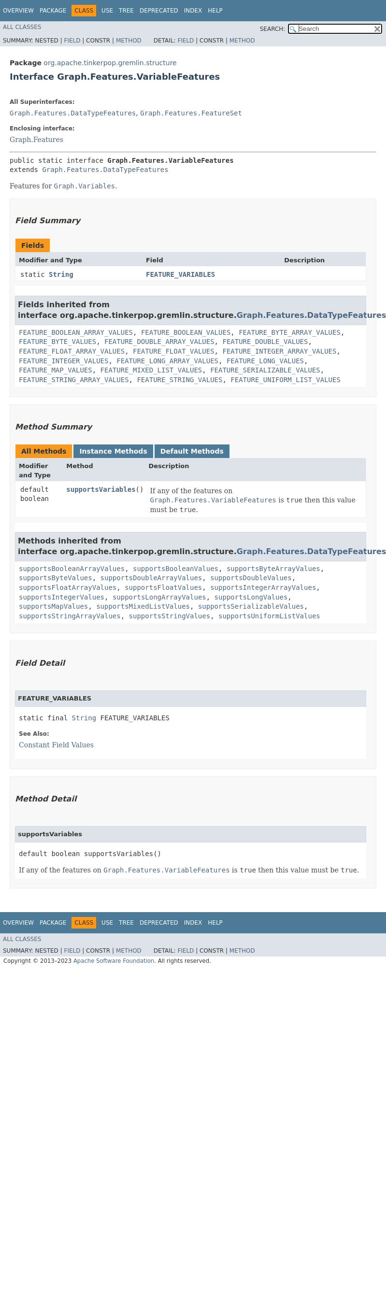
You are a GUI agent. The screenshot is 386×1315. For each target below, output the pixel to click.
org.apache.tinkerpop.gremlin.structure (109, 63)
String (61, 274)
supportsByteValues (55, 578)
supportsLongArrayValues (159, 597)
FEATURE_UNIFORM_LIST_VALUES (285, 380)
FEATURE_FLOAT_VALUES (173, 351)
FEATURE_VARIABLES (180, 274)
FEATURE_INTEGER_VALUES (63, 361)
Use (107, 10)
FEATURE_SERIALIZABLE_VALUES (265, 370)
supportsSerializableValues (251, 606)
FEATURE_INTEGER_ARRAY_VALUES (279, 351)
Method (129, 40)
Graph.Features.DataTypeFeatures (73, 113)
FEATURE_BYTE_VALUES (57, 341)
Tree (126, 10)
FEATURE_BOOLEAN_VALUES (185, 332)
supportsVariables (100, 489)
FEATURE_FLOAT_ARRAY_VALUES (72, 351)
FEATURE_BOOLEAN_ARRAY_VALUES (76, 332)
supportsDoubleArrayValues (151, 578)
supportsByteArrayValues (273, 568)
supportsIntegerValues (61, 597)
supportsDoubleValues (251, 578)
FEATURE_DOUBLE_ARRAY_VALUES (159, 341)
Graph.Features (36, 139)
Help (215, 10)
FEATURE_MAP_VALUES (55, 370)
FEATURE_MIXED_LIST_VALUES (151, 370)
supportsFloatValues (163, 587)
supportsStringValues (170, 616)
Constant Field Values (56, 745)
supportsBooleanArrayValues (72, 568)
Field (72, 40)
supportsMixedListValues (143, 606)
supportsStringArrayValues (70, 616)
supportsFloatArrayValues (67, 587)
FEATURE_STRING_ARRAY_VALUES (74, 380)
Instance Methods (113, 451)
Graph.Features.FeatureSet (191, 113)
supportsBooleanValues (175, 568)
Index (193, 10)
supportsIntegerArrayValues (263, 587)
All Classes (22, 27)
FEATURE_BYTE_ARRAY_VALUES (290, 332)
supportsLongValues (251, 597)
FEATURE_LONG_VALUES (265, 361)
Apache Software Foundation (113, 961)
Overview (18, 10)
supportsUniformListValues (269, 616)
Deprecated (159, 10)
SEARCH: (273, 29)
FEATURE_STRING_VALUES (179, 380)
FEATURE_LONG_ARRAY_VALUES (167, 361)
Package (53, 10)
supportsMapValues (53, 606)
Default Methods (192, 451)
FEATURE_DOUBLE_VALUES (265, 341)
